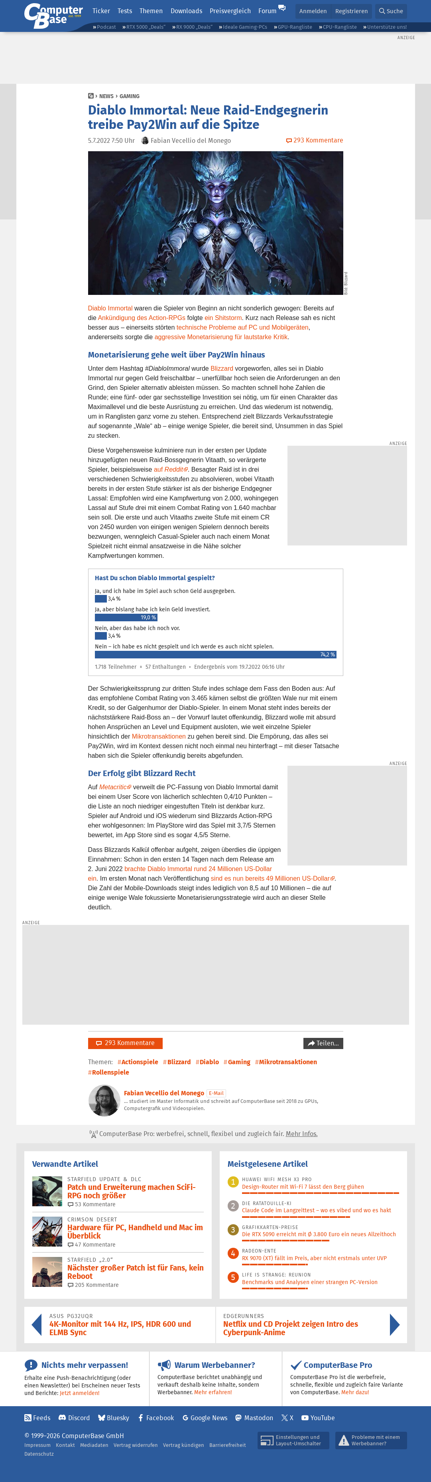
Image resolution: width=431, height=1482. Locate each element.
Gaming (130, 96)
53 (92, 1204)
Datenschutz (39, 1454)
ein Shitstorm (223, 317)
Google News (209, 1418)
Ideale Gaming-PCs (245, 27)
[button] (391, 11)
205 (93, 1285)
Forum (267, 11)
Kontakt (65, 1445)
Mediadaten (94, 1445)
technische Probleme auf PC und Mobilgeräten (243, 327)
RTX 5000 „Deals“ (145, 27)
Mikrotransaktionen (159, 736)
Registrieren (351, 11)
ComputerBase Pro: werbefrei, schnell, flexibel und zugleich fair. (204, 1134)
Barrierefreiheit (227, 1445)
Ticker (101, 11)
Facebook (160, 1418)
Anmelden (313, 11)
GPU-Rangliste (295, 27)
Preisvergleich (230, 11)
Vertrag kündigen (183, 1445)
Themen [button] (151, 11)
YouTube (323, 1418)
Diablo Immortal (110, 308)
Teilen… (327, 1043)
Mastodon (258, 1418)
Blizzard (222, 368)
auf (168, 469)
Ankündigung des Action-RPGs (141, 317)
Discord (79, 1418)
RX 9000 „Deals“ (194, 27)
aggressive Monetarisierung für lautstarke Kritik (221, 337)
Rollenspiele (110, 1072)
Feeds (41, 1418)
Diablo (209, 1062)
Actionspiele (140, 1062)
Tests (125, 11)
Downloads (186, 11)
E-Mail (216, 1093)
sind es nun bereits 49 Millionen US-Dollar (270, 878)
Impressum (37, 1445)
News (106, 96)
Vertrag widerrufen (136, 1445)
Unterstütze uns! (387, 27)
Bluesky (118, 1418)
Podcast (106, 27)
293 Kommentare (125, 1042)
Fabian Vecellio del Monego (164, 1093)
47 (92, 1245)
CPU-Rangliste (340, 27)
